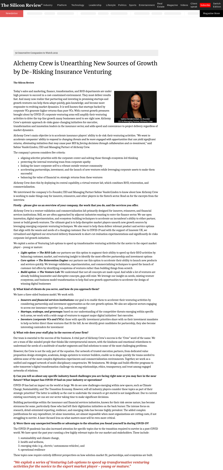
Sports (132, 5)
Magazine (172, 5)
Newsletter (12, 13)
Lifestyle (111, 5)
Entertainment (147, 5)
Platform (62, 5)
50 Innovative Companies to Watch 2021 (36, 53)
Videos (184, 5)
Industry (47, 5)
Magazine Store (211, 13)
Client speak (194, 5)
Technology (77, 5)
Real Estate (161, 5)
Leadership (95, 5)
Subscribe (205, 5)
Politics (122, 5)
